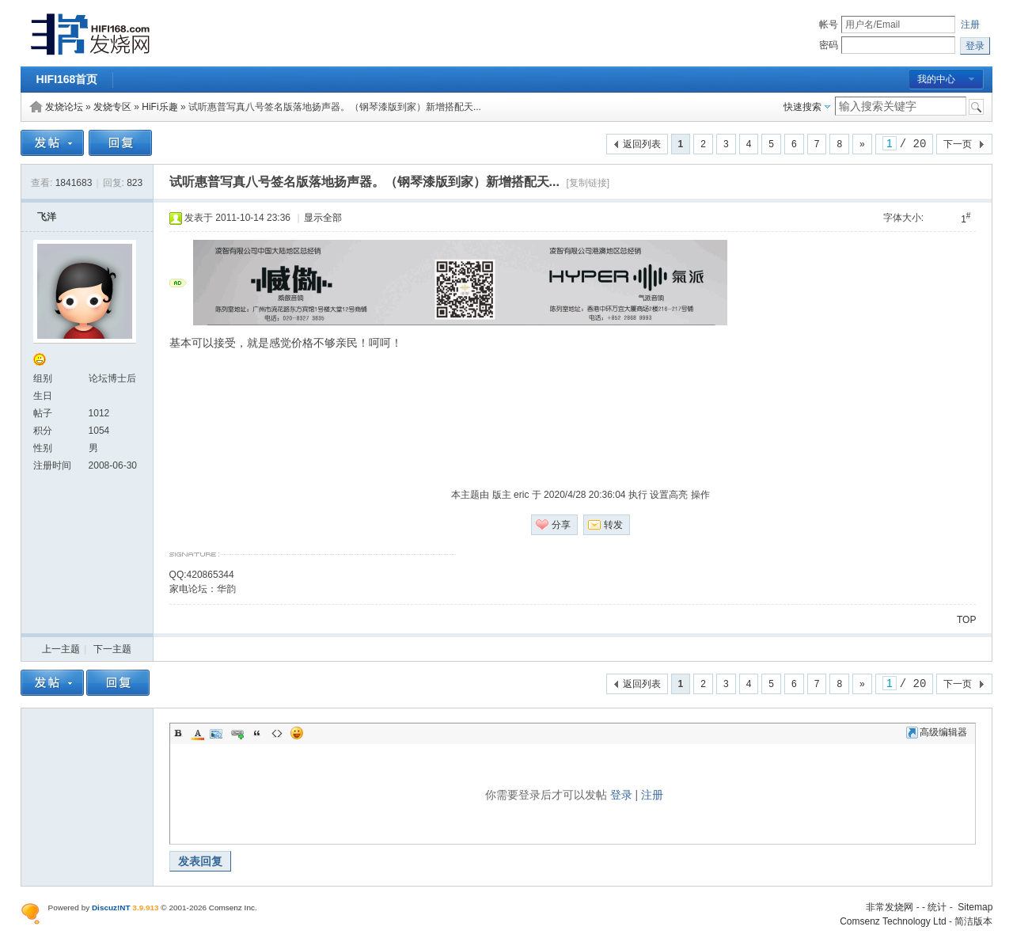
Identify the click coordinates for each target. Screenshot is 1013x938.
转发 (613, 524)
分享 (561, 524)
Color (198, 733)
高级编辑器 (936, 732)
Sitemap (975, 907)
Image (218, 733)
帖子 (42, 413)
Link (237, 733)
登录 (621, 794)
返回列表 (642, 144)
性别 (42, 448)
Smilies (297, 733)
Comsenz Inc (232, 907)
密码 (828, 45)
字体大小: (903, 217)
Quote (257, 733)
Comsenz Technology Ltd (893, 921)
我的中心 (936, 79)
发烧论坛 (64, 106)
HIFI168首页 (67, 79)
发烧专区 (112, 106)
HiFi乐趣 (159, 106)
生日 (42, 395)
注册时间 (52, 465)
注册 (970, 24)
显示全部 (323, 217)
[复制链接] (587, 182)
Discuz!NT (111, 907)
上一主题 (61, 649)
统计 (937, 907)
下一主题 (112, 649)
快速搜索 (802, 106)
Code (277, 733)
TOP (966, 619)
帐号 (828, 24)
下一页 (957, 144)
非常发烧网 (889, 907)
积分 (42, 430)
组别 (42, 378)
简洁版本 (973, 921)
